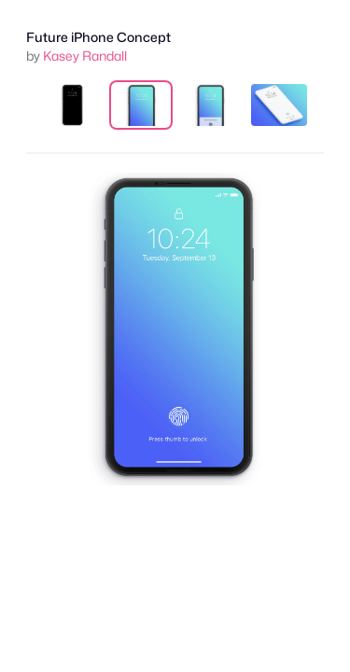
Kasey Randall (85, 55)
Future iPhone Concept (98, 37)
